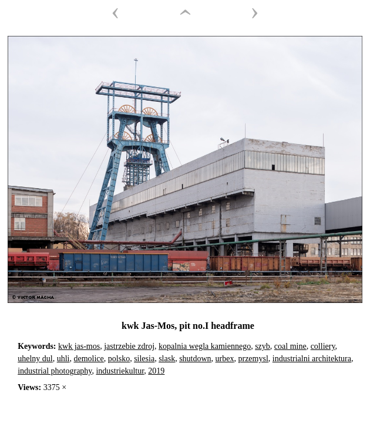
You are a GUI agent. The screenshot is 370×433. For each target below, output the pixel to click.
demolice (88, 358)
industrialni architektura (312, 358)
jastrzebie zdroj (129, 346)
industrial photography (55, 371)
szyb (262, 346)
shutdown (195, 358)
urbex (225, 358)
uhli (63, 358)
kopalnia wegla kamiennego (205, 346)
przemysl (253, 358)
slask (167, 358)
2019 (156, 371)
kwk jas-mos (79, 346)
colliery (323, 346)
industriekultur (120, 371)
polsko (119, 358)
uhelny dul (35, 358)
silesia (144, 358)
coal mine (290, 346)
